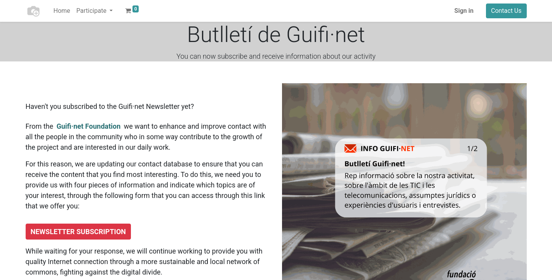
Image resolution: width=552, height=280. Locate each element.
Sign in (464, 10)
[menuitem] (61, 11)
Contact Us (506, 10)
